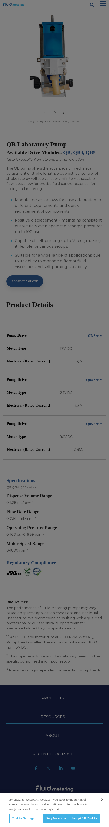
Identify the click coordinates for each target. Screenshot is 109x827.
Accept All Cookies (84, 818)
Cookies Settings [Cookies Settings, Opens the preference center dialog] (23, 818)
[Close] (102, 799)
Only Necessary (56, 818)
